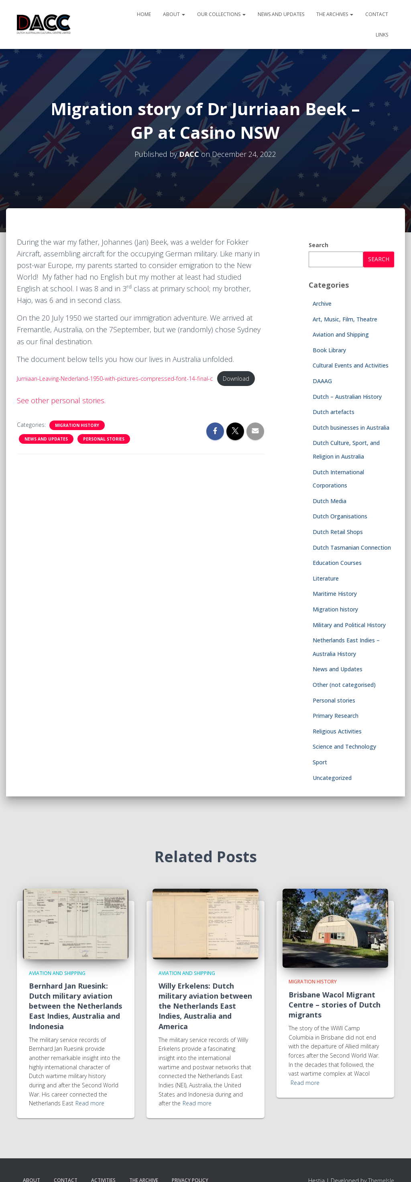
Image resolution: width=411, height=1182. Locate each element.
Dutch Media (329, 501)
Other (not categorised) (344, 684)
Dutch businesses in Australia (351, 427)
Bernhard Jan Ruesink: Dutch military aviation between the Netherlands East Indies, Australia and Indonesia (75, 1006)
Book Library (329, 350)
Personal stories (103, 439)
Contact (376, 14)
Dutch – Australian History (347, 396)
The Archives (334, 14)
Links (382, 34)
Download (238, 378)
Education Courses (337, 563)
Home (144, 14)
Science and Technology (344, 746)
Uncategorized (332, 778)
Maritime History (335, 593)
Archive (322, 303)
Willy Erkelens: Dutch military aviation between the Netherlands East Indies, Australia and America (205, 1006)
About (174, 14)
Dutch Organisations (340, 516)
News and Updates (281, 14)
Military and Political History (349, 625)
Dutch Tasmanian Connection (352, 547)
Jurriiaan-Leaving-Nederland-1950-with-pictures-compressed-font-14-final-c (116, 378)
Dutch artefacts (333, 412)
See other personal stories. (61, 400)
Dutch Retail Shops (338, 532)
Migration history (77, 425)
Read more (89, 1103)
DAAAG (322, 381)
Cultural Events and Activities (351, 365)
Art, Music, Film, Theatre (345, 319)
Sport (320, 762)
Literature (326, 578)
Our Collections (221, 14)
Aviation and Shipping (341, 334)
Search (318, 245)
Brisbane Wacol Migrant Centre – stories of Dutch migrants (334, 1005)
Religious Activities (337, 731)
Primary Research (335, 715)
